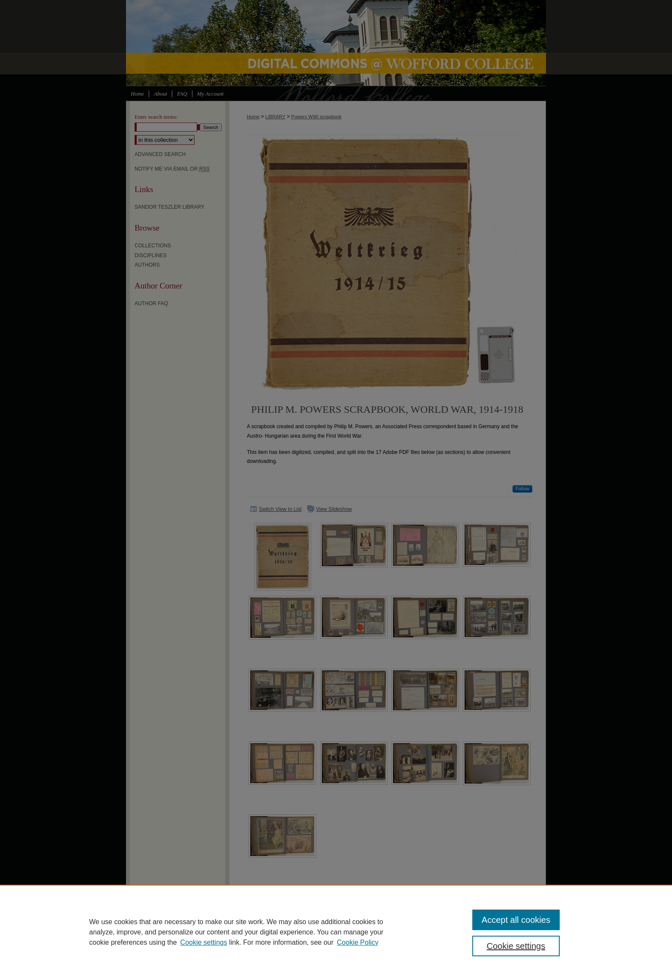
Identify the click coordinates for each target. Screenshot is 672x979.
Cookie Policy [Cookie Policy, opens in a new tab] (357, 942)
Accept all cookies (516, 920)
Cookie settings (203, 942)
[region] (336, 932)
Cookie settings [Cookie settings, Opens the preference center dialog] (516, 946)
